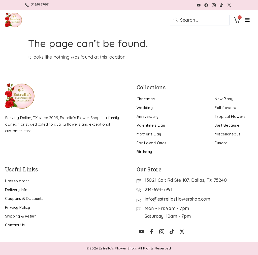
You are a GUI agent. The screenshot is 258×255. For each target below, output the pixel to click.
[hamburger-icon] (247, 20)
